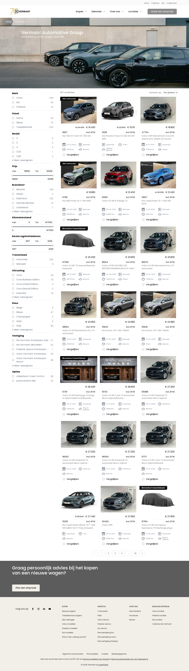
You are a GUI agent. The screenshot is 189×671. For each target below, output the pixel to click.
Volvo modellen (68, 624)
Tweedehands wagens (72, 616)
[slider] (12, 175)
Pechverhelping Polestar (108, 641)
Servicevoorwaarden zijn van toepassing (130, 659)
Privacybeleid (92, 654)
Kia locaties (157, 620)
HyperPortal (103, 665)
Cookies (104, 654)
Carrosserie (102, 611)
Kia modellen (67, 633)
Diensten (102, 606)
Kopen (65, 606)
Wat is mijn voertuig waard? (74, 637)
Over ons (133, 606)
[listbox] (33, 609)
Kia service (102, 628)
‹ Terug (7, 21)
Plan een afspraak (26, 587)
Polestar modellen (69, 628)
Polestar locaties (159, 616)
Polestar (155, 3)
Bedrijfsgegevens (119, 654)
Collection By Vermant (161, 624)
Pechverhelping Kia (106, 633)
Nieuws (132, 620)
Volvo (146, 3)
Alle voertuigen (68, 620)
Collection (172, 3)
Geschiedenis (135, 611)
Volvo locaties (158, 611)
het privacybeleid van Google (96, 659)
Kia (163, 3)
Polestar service (104, 624)
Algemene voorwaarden (72, 654)
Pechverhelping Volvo (107, 637)
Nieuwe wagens (69, 611)
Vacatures (133, 616)
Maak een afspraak (162, 11)
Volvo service (103, 620)
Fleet (99, 616)
